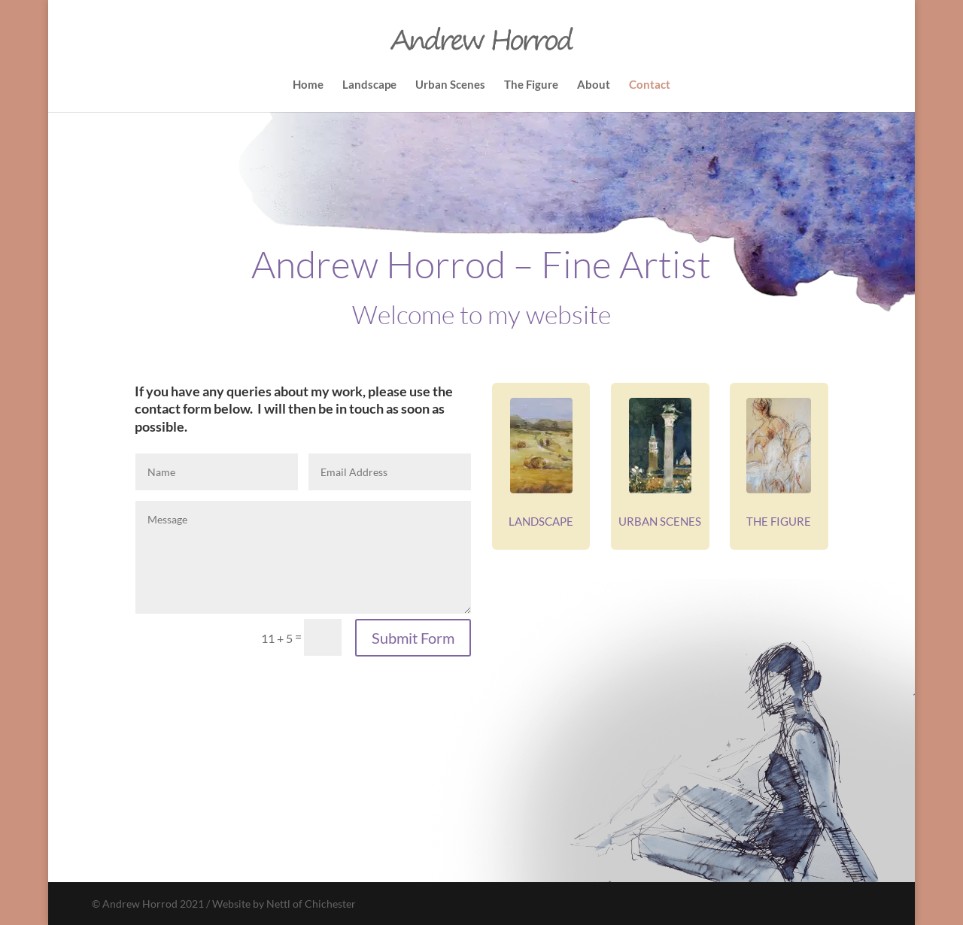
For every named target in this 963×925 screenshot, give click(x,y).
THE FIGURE (778, 521)
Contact (649, 85)
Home (308, 85)
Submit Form (413, 638)
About (593, 85)
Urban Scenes (450, 85)
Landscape (369, 85)
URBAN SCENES (659, 521)
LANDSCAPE (541, 521)
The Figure (531, 85)
